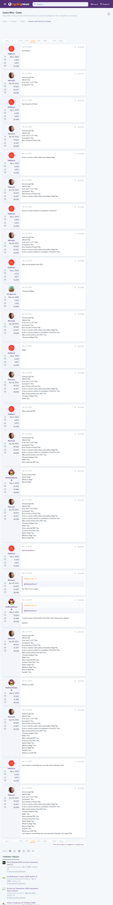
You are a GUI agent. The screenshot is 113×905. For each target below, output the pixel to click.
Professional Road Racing (87, 55)
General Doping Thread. (87, 196)
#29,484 (66, 261)
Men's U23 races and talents (89, 165)
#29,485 (66, 287)
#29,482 (66, 207)
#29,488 (66, 373)
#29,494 (66, 573)
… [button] (15, 41)
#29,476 (66, 47)
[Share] (60, 47)
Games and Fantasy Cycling (88, 150)
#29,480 (66, 154)
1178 (20, 41)
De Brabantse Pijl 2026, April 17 (90, 127)
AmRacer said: (29, 579)
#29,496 (66, 632)
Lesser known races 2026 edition (90, 155)
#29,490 (66, 434)
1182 (45, 41)
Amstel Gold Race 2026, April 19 (90, 174)
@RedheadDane (28, 550)
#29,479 (66, 127)
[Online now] (11, 475)
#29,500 (66, 788)
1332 (54, 41)
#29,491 (66, 471)
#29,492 (66, 500)
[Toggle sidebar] (109, 14)
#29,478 (66, 100)
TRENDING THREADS (81, 40)
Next (61, 41)
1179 (27, 41)
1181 (39, 41)
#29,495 (66, 600)
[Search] (60, 4)
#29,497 (66, 681)
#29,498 (66, 710)
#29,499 (66, 762)
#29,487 (66, 346)
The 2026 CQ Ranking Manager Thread (93, 145)
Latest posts (79, 140)
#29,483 (66, 234)
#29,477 (66, 74)
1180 (33, 41)
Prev (7, 41)
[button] (5, 4)
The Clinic (81, 201)
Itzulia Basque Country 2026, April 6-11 (93, 60)
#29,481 (66, 180)
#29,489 (66, 407)
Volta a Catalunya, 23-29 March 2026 (92, 86)
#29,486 (66, 314)
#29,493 (66, 547)
